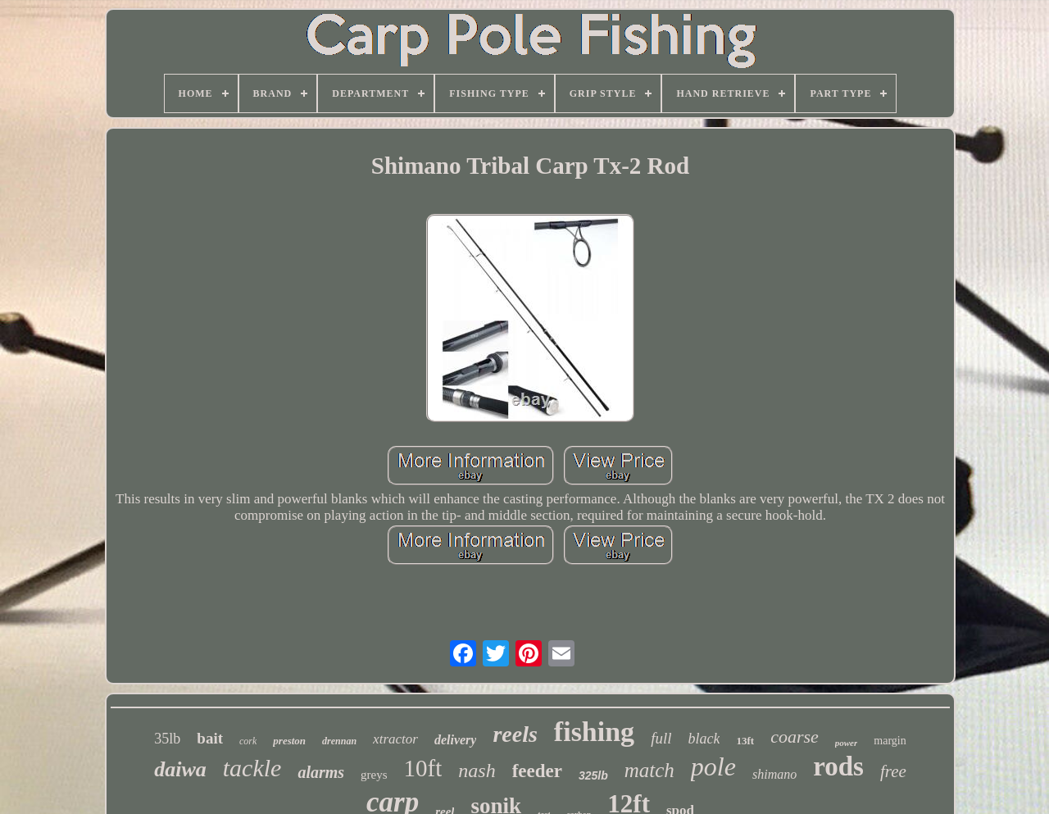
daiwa (180, 769)
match (649, 770)
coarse (794, 736)
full (661, 738)
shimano (774, 774)
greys (374, 774)
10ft (423, 768)
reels (515, 734)
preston (289, 740)
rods (838, 766)
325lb (593, 775)
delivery (455, 740)
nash (476, 770)
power (846, 743)
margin (890, 740)
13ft (745, 740)
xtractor (395, 739)
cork (248, 741)
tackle (252, 767)
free (893, 771)
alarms (320, 772)
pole (713, 766)
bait (210, 738)
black (704, 738)
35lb (167, 738)
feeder (537, 771)
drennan (339, 741)
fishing (594, 731)
